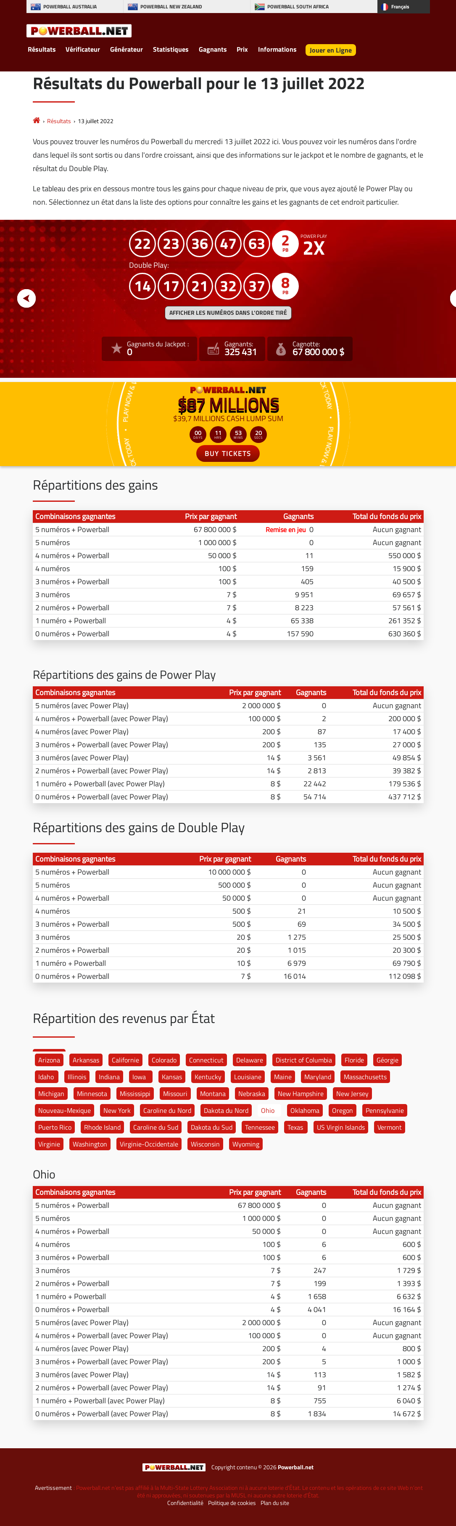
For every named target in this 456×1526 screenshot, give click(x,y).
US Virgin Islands (341, 1127)
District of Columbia (304, 1060)
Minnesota (92, 1093)
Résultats (42, 49)
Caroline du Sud (155, 1127)
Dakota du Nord (226, 1110)
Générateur (126, 49)
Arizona (49, 1060)
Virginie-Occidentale (149, 1144)
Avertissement (53, 1488)
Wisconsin (205, 1144)
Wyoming (245, 1144)
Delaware (249, 1060)
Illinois (77, 1077)
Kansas (172, 1077)
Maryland (317, 1077)
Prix (242, 49)
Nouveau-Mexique (64, 1110)
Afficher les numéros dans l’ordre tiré (228, 312)
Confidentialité (185, 1503)
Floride (354, 1060)
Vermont (389, 1127)
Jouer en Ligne (331, 50)
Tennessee (260, 1127)
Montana (213, 1093)
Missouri (175, 1093)
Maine (283, 1077)
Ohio (267, 1110)
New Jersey (352, 1093)
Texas (295, 1127)
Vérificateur (83, 49)
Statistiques (171, 49)
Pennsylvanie (385, 1110)
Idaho (46, 1077)
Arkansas (86, 1060)
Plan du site (275, 1503)
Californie (125, 1060)
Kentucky (208, 1077)
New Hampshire (301, 1093)
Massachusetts (365, 1077)
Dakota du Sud (211, 1127)
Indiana (109, 1077)
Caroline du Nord (167, 1110)
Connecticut (206, 1060)
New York (117, 1110)
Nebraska (251, 1093)
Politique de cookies (232, 1503)
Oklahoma (304, 1110)
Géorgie (387, 1060)
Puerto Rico (54, 1127)
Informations (277, 49)
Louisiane (247, 1077)
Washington (90, 1144)
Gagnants (213, 49)
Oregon (342, 1110)
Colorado (164, 1060)
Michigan (51, 1093)
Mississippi (135, 1093)
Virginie (49, 1144)
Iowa (139, 1077)
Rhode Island (102, 1127)
